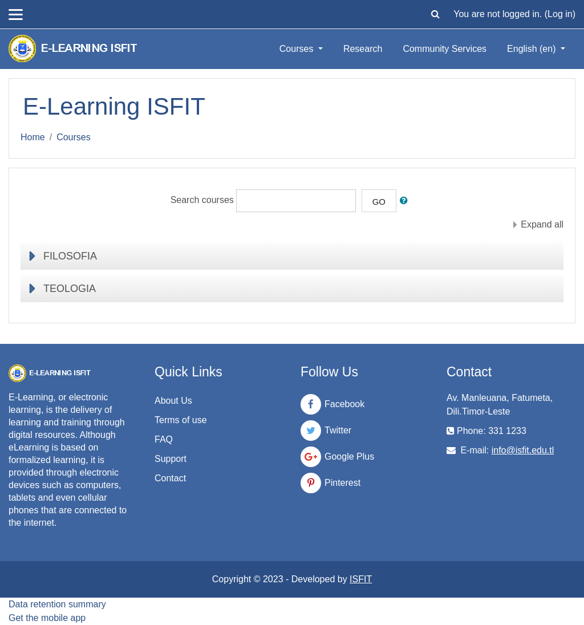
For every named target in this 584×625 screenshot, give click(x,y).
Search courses (202, 200)
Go (379, 201)
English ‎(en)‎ (532, 49)
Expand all (542, 224)
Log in (560, 14)
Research (362, 49)
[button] (435, 14)
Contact (170, 478)
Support (170, 459)
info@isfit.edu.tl (523, 450)
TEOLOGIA (69, 288)
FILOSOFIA (70, 256)
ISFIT (361, 579)
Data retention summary (57, 604)
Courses (297, 49)
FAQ (164, 439)
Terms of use (181, 420)
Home (33, 137)
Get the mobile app (47, 618)
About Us (173, 400)
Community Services (444, 49)
